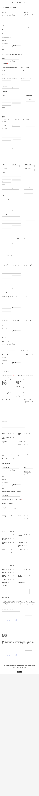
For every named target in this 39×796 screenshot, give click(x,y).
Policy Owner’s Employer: (31, 354)
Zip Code (3, 49)
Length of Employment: (6, 158)
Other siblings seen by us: (26, 78)
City (2, 46)
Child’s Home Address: (6, 37)
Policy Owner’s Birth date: (5, 297)
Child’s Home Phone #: (6, 21)
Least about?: (4, 421)
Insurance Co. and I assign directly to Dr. (5, 635)
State (12, 46)
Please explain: (5, 495)
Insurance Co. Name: (30, 268)
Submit (19, 671)
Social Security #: (19, 21)
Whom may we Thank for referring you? (9, 78)
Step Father (6, 167)
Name (3, 187)
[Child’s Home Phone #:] (6, 23)
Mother (5, 125)
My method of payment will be (8, 609)
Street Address (4, 40)
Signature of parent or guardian (8, 613)
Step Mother (6, 126)
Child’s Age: (5, 17)
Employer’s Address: (6, 354)
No (4, 70)
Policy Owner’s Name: (6, 341)
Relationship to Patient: (6, 292)
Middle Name (9, 15)
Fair (11, 500)
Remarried (25, 119)
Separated (14, 119)
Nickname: (4, 25)
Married (5, 119)
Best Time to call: (5, 249)
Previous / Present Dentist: (7, 399)
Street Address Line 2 (5, 43)
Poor (17, 500)
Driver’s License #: (27, 150)
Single (29, 119)
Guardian (5, 128)
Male (27, 27)
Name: (3, 58)
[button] (32, 14)
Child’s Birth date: (27, 12)
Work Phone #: (29, 95)
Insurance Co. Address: (6, 268)
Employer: (4, 154)
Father (5, 165)
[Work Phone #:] (30, 97)
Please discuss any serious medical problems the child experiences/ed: (15, 587)
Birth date (14, 124)
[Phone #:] (30, 273)
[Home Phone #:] (30, 101)
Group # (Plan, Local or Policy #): (8, 337)
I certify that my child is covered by (4, 630)
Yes (4, 74)
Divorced (9, 119)
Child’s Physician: (5, 467)
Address (3, 95)
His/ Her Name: (5, 86)
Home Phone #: (29, 99)
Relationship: (5, 63)
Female (31, 27)
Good (5, 500)
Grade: (3, 33)
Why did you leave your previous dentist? (10, 404)
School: (3, 29)
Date (24, 15)
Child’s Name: (5, 12)
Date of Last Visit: (27, 399)
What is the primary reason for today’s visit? (26, 375)
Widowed (19, 119)
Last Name (13, 15)
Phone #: (28, 272)
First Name (3, 15)
